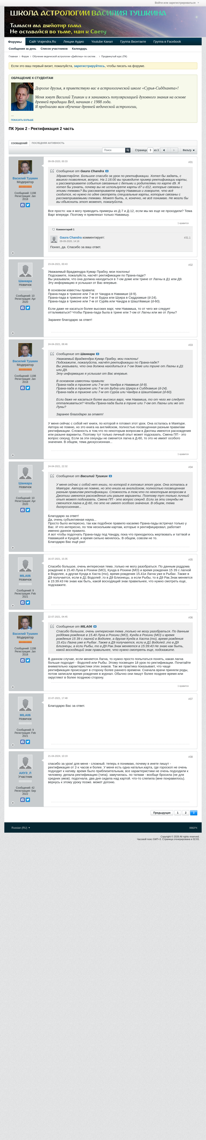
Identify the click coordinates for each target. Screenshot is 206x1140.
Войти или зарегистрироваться (177, 2)
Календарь (79, 48)
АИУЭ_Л (25, 773)
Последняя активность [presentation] (48, 143)
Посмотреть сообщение (106, 171)
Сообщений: (22, 193)
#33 (190, 345)
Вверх (193, 828)
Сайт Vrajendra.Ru (42, 41)
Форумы (15, 42)
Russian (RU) (21, 827)
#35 (190, 559)
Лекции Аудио (73, 41)
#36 (190, 617)
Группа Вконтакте (133, 41)
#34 (190, 467)
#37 (190, 699)
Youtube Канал (102, 41)
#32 (190, 264)
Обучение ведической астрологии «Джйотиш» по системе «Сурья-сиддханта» (75, 56)
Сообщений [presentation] (19, 143)
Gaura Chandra (71, 237)
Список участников (54, 48)
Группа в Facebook (167, 41)
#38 (190, 756)
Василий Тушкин (25, 178)
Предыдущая (162, 812)
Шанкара (25, 281)
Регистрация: (23, 196)
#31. (187, 237)
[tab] (19, 143)
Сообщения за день (22, 48)
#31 (190, 162)
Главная (13, 56)
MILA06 (25, 576)
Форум (25, 56)
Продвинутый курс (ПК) (114, 56)
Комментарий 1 (65, 229)
